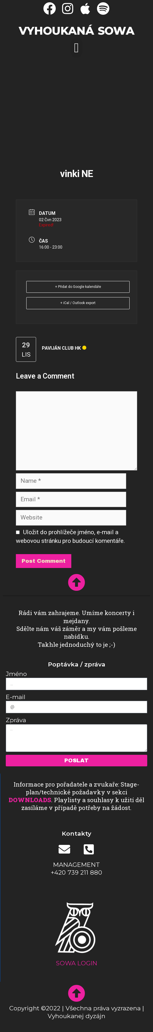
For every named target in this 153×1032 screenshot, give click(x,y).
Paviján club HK (61, 348)
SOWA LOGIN (76, 963)
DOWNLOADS (30, 800)
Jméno (16, 673)
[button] (76, 48)
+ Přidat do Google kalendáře (78, 287)
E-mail (15, 697)
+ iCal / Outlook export (78, 303)
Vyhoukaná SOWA (77, 31)
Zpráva (16, 720)
